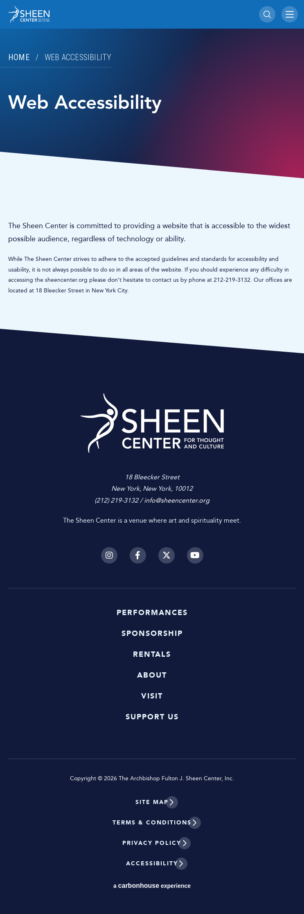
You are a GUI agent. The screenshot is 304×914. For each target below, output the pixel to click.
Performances (152, 612)
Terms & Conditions (152, 822)
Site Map (152, 802)
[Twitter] (166, 555)
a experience (152, 885)
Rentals (152, 654)
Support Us (152, 716)
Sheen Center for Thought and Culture (65, 14)
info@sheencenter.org (176, 500)
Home (18, 57)
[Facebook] (138, 555)
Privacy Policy (151, 843)
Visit (152, 696)
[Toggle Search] (267, 14)
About (152, 675)
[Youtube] (195, 555)
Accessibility (152, 863)
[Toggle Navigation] (289, 14)
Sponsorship (152, 633)
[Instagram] (109, 555)
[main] (152, 176)
